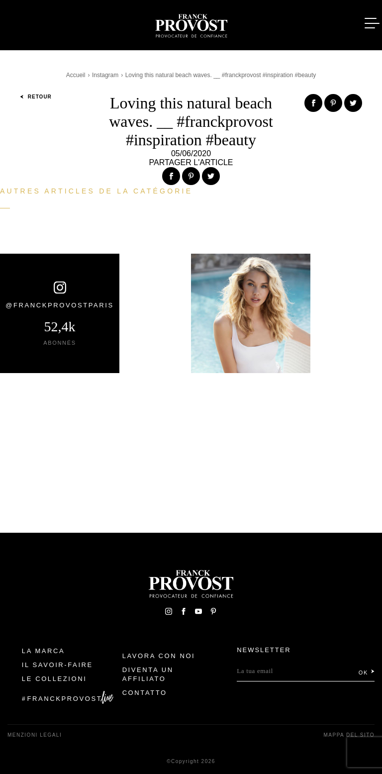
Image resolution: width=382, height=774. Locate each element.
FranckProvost (64, 698)
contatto (144, 692)
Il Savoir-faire (57, 665)
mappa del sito (349, 735)
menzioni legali (34, 735)
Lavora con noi (158, 656)
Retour (36, 96)
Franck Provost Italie (191, 24)
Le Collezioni (54, 678)
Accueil (76, 75)
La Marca (43, 651)
